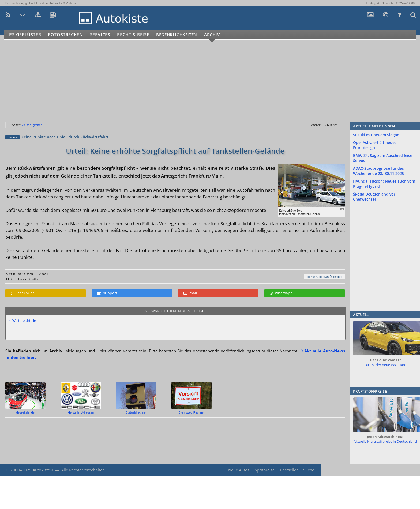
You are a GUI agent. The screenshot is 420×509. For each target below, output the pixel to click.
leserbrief (22, 293)
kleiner (26, 125)
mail (190, 293)
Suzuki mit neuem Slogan (376, 134)
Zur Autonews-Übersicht (324, 276)
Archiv (222, 35)
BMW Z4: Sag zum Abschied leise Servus (382, 158)
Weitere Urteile (24, 320)
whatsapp (281, 293)
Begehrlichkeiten (183, 35)
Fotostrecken (67, 35)
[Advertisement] (160, 83)
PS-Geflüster (25, 35)
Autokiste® (43, 470)
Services (102, 35)
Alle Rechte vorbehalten (83, 470)
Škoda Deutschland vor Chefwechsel (374, 196)
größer (37, 125)
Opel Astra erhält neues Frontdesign (374, 145)
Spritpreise (264, 470)
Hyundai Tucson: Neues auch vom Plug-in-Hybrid (384, 184)
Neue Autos (238, 470)
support (107, 293)
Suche (308, 470)
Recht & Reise (137, 35)
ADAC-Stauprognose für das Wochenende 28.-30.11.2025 (378, 171)
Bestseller (289, 470)
